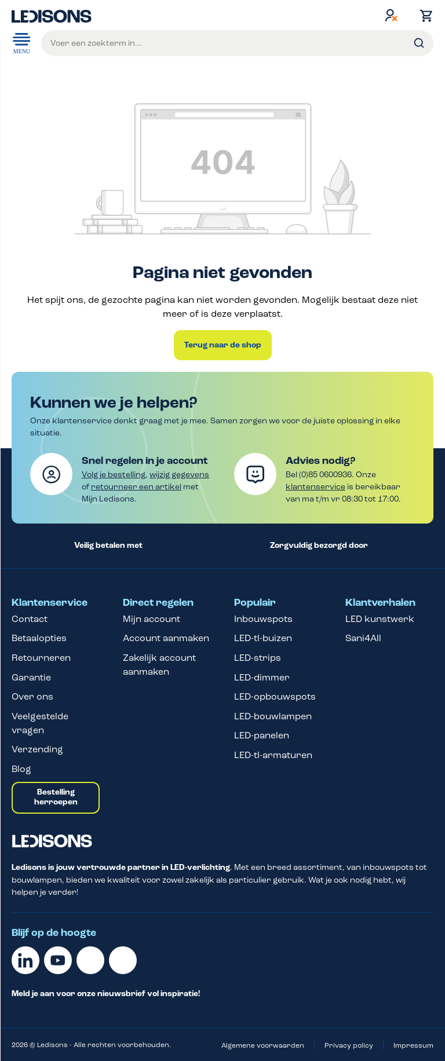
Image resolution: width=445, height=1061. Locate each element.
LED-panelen (261, 735)
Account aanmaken (166, 637)
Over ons (32, 696)
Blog (21, 768)
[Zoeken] (418, 43)
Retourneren (41, 657)
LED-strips (257, 657)
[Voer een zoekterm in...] (237, 43)
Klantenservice (49, 603)
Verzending (37, 749)
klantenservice (315, 487)
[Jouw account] (391, 15)
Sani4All (363, 637)
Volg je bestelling (113, 475)
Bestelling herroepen (56, 797)
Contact (30, 618)
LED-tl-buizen (263, 637)
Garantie (31, 677)
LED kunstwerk (379, 618)
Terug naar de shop (222, 345)
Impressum (413, 1045)
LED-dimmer (262, 677)
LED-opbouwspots (275, 696)
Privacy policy (348, 1045)
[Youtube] (58, 960)
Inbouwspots (263, 618)
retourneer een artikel (136, 487)
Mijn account (151, 618)
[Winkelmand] (423, 15)
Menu (22, 42)
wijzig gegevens (179, 475)
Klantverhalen (380, 603)
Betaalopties (39, 637)
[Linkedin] (25, 960)
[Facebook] (90, 960)
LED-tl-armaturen (273, 754)
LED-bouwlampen (273, 716)
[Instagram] (123, 960)
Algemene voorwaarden (262, 1045)
